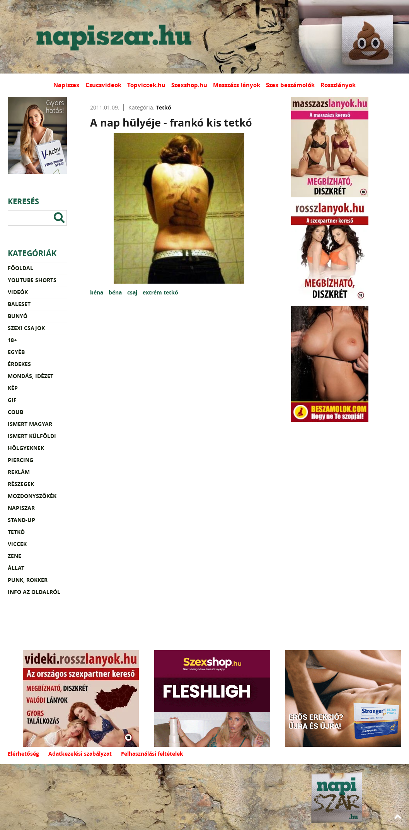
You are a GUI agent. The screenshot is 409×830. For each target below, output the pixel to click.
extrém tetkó (160, 292)
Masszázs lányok (236, 85)
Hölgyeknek (26, 448)
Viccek (17, 544)
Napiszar (21, 508)
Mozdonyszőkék (32, 496)
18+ (12, 340)
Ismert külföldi (32, 436)
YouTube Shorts (32, 280)
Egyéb (16, 352)
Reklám (19, 472)
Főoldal (20, 268)
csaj (133, 292)
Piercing (20, 460)
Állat (16, 568)
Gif (12, 400)
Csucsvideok (103, 85)
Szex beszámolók (290, 85)
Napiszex (66, 85)
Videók (18, 292)
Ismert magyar (30, 424)
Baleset (19, 304)
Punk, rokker (28, 580)
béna (97, 292)
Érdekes (19, 364)
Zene (14, 556)
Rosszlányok (338, 85)
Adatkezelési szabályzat (80, 753)
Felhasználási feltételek (152, 753)
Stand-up (21, 520)
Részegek (21, 484)
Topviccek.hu (146, 85)
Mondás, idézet (30, 376)
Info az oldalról (34, 592)
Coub (15, 412)
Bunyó (17, 316)
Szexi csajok (26, 328)
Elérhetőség (23, 753)
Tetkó (16, 532)
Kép (13, 388)
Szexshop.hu (189, 85)
